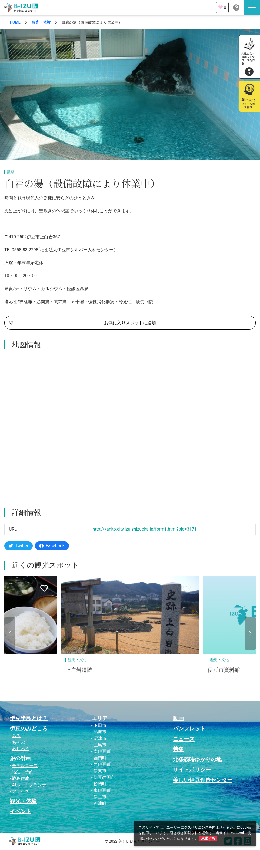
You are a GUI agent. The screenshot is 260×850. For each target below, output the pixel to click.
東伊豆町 (102, 790)
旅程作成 (20, 778)
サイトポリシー (192, 769)
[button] (9, 633)
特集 (178, 749)
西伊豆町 (102, 764)
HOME (15, 22)
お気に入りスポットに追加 (82, 323)
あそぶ (18, 742)
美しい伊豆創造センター (202, 780)
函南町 (100, 757)
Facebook (51, 545)
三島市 (100, 745)
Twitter (18, 545)
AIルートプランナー (31, 785)
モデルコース (25, 765)
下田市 (100, 725)
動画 (178, 718)
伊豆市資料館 (224, 670)
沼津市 (100, 738)
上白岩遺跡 (78, 670)
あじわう (20, 748)
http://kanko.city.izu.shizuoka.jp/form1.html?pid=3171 (144, 529)
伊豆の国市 (104, 777)
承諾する (208, 838)
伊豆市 (100, 796)
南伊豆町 (102, 751)
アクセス (20, 791)
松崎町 (100, 783)
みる (16, 735)
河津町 (100, 803)
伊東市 (100, 770)
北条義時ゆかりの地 (197, 759)
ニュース (184, 739)
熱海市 (100, 732)
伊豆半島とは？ (29, 718)
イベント (20, 811)
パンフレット (189, 728)
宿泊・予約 (23, 772)
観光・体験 (41, 22)
